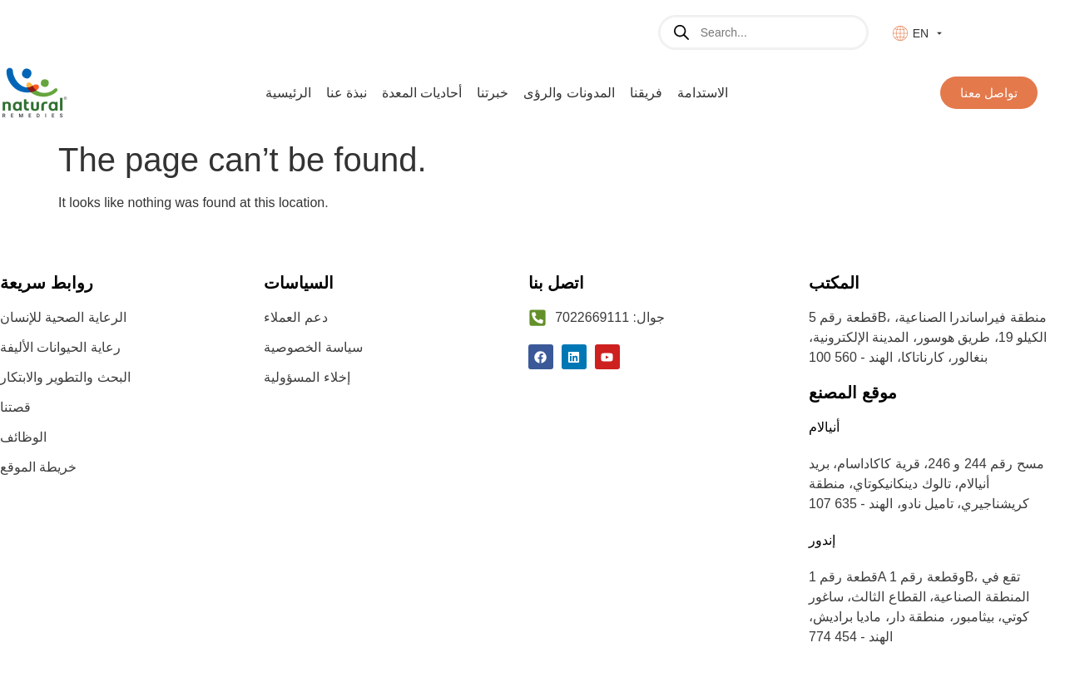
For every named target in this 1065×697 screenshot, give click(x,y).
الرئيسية (288, 93)
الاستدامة (702, 93)
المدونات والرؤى (568, 93)
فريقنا (646, 93)
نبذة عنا (346, 93)
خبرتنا (492, 93)
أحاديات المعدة (422, 93)
